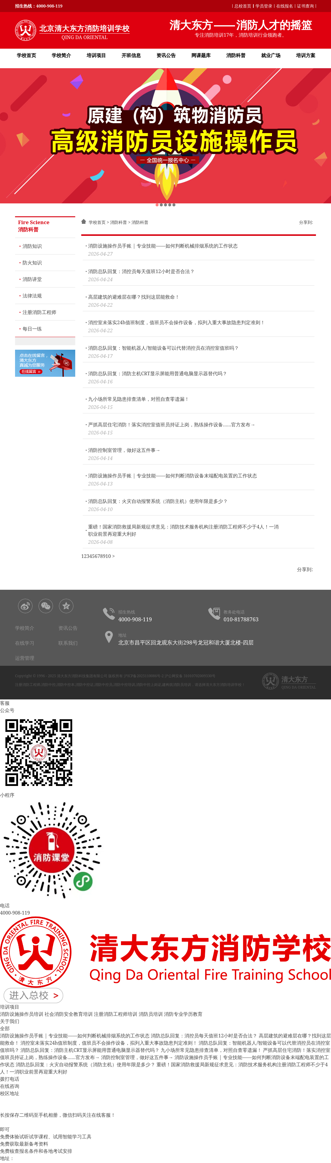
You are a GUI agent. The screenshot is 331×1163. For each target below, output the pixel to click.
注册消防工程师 (39, 312)
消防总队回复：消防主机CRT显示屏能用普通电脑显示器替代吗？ (157, 373)
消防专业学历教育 (183, 1014)
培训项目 (96, 55)
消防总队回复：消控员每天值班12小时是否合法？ (141, 271)
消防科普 (236, 55)
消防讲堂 (32, 279)
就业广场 (270, 55)
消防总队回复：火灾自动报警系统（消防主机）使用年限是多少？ (158, 501)
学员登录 (263, 6)
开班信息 (131, 55)
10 (108, 556)
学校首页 (26, 55)
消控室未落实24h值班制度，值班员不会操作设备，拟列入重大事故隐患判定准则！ (176, 322)
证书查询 (305, 6)
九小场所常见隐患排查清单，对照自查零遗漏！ (138, 399)
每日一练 (32, 328)
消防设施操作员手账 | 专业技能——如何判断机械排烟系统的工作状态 (163, 245)
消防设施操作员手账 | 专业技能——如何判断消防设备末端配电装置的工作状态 (172, 475)
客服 (5, 703)
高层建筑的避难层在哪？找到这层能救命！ (134, 297)
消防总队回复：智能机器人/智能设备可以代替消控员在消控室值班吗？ (163, 348)
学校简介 (61, 55)
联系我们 (68, 643)
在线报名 (284, 6)
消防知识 (32, 246)
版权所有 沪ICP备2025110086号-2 (136, 675)
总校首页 (242, 6)
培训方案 (305, 55)
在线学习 (24, 643)
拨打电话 (9, 1079)
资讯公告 (166, 55)
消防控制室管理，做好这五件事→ (124, 450)
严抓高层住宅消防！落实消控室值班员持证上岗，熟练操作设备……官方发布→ (171, 424)
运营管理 (24, 658)
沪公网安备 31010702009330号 (190, 675)
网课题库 (201, 55)
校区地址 (9, 1093)
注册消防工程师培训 (115, 1014)
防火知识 (32, 262)
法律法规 (32, 295)
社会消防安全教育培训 (69, 1014)
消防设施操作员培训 (21, 1014)
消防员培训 (151, 1014)
